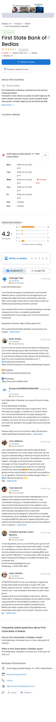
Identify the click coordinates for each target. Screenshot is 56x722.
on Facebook (14, 281)
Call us (10, 680)
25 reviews (23, 49)
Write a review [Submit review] (26, 62)
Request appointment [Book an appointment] (16, 69)
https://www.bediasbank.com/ (21, 686)
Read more (8, 105)
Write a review (18, 258)
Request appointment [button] (16, 674)
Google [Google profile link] (12, 692)
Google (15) (38, 270)
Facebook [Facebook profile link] (26, 692)
